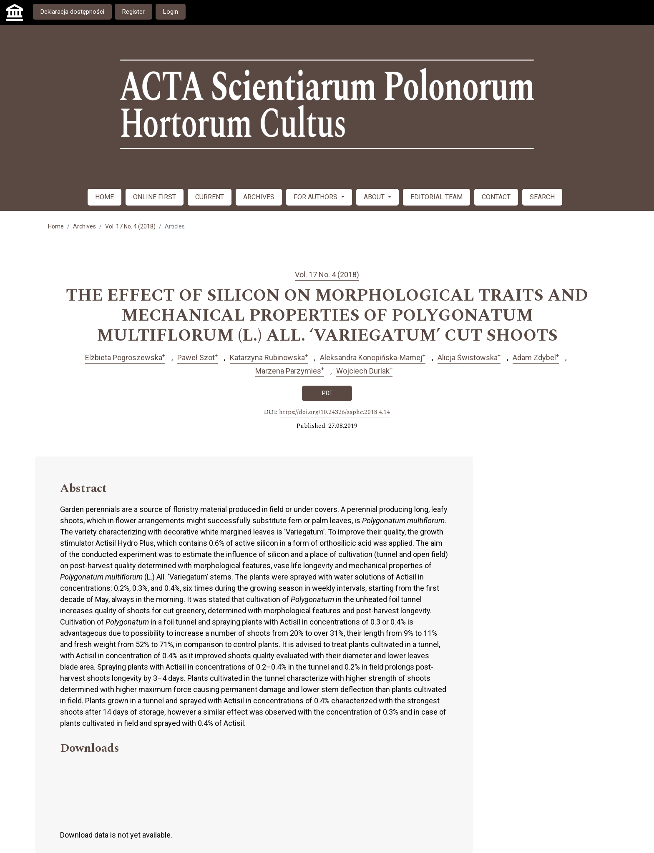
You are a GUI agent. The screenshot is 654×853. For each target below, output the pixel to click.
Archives (84, 226)
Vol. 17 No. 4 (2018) (130, 226)
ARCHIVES (258, 197)
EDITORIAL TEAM (436, 197)
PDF (327, 393)
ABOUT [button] (375, 197)
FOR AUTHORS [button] (316, 197)
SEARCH (542, 197)
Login (170, 11)
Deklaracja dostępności (72, 11)
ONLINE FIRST (154, 197)
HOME (104, 197)
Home (56, 226)
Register (133, 11)
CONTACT (496, 197)
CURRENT (209, 197)
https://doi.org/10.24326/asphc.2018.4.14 (334, 412)
